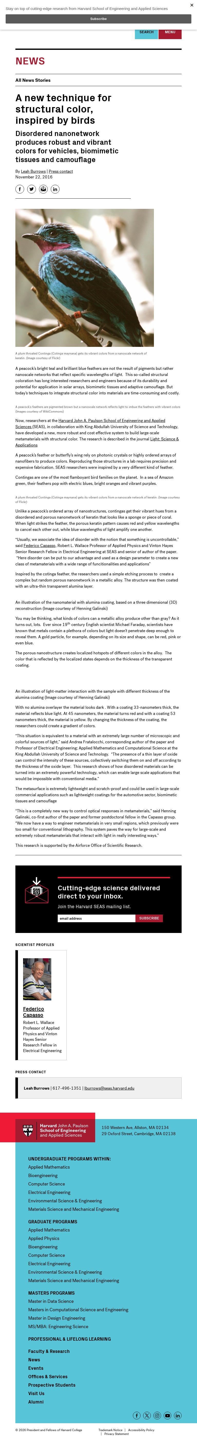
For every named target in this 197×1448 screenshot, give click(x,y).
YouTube (167, 1417)
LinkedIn (178, 1417)
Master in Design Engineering (56, 1319)
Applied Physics (43, 1240)
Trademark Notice (110, 1432)
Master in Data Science (51, 1303)
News (34, 1361)
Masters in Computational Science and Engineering (78, 1311)
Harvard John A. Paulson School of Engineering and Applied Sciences (55, 1132)
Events (35, 1369)
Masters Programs (51, 1294)
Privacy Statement (116, 1435)
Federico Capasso (39, 547)
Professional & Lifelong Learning (69, 1340)
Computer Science (46, 1185)
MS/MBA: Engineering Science (58, 1328)
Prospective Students (51, 1386)
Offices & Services (47, 1378)
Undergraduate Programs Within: (69, 1160)
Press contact (61, 172)
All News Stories (33, 81)
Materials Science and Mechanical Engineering (73, 1210)
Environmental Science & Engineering (65, 1202)
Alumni (36, 1403)
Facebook (137, 1417)
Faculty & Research (49, 1352)
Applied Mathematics (49, 1168)
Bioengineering (42, 1177)
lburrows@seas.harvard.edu (109, 1089)
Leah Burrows (33, 172)
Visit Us (36, 1395)
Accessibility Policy (141, 1432)
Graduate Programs (52, 1223)
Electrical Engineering (49, 1194)
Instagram (157, 1417)
